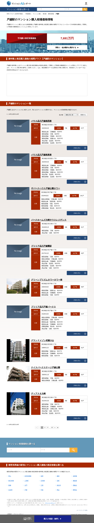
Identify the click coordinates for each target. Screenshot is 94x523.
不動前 (52, 136)
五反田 (51, 140)
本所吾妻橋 (28, 476)
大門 (26, 485)
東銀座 (75, 480)
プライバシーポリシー (50, 503)
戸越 (51, 134)
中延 (51, 203)
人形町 (27, 480)
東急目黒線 (45, 136)
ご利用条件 (9, 514)
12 (52, 427)
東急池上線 (45, 131)
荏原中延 (52, 201)
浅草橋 (75, 476)
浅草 (42, 476)
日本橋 (43, 480)
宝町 (58, 480)
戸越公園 (54, 199)
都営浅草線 (45, 134)
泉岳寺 (59, 485)
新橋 (9, 485)
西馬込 (75, 490)
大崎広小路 (53, 408)
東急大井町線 (45, 199)
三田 (42, 485)
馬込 (58, 490)
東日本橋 (11, 480)
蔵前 (58, 476)
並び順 (61, 115)
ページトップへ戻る (82, 510)
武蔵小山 (53, 138)
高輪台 (75, 485)
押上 (9, 476)
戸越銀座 (53, 131)
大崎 (50, 233)
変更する (83, 114)
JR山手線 (44, 140)
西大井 (52, 208)
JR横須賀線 (44, 208)
